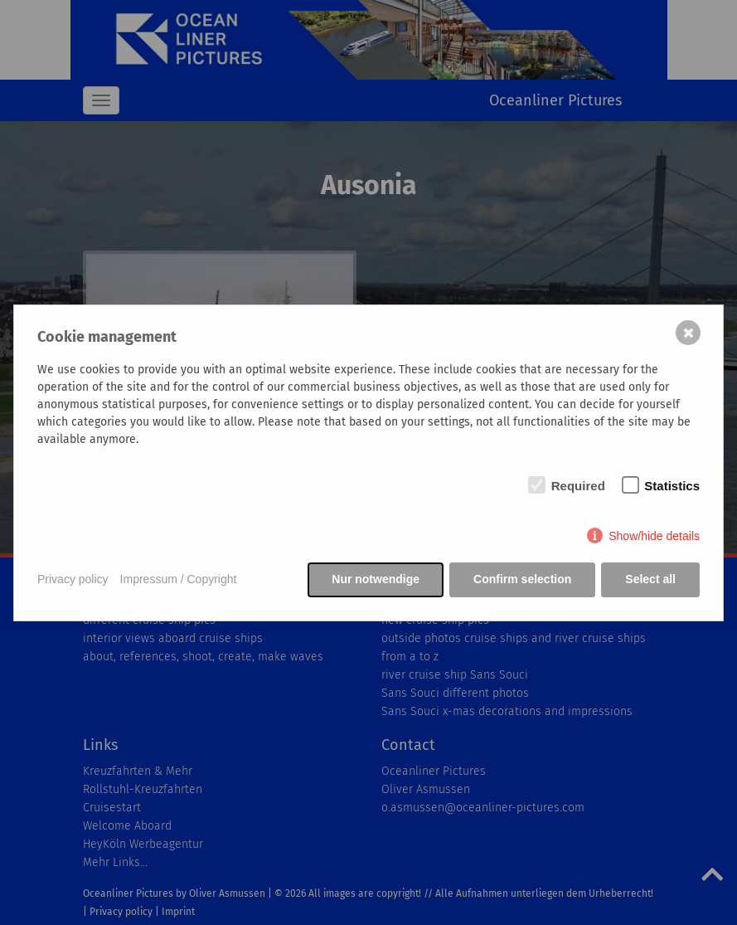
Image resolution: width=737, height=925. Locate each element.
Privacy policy (73, 579)
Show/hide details (654, 536)
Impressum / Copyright (178, 579)
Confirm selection (522, 579)
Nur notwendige (375, 579)
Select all (650, 579)
